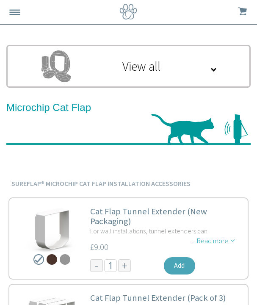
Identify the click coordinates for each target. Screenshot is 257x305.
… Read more (208, 240)
